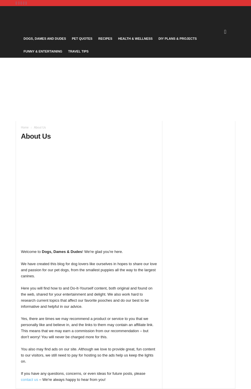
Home (25, 127)
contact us (29, 379)
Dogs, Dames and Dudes (45, 38)
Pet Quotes (82, 38)
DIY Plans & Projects (177, 38)
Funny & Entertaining (43, 51)
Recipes (105, 38)
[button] (226, 32)
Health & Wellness (135, 38)
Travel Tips (78, 51)
